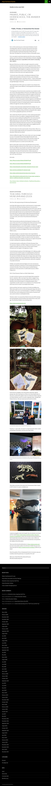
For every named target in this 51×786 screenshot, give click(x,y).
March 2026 (4, 612)
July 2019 (4, 683)
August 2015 (4, 732)
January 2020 (5, 676)
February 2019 (5, 695)
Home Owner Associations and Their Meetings (11, 578)
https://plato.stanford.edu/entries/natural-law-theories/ (22, 173)
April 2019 (4, 690)
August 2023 (4, 633)
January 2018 (5, 709)
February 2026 (5, 614)
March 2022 (4, 645)
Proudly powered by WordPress (7, 784)
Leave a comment (22, 21)
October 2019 (5, 678)
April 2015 (4, 735)
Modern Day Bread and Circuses (8, 576)
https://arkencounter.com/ (34, 544)
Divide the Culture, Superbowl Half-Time (10, 580)
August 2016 (4, 725)
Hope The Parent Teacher (8, 1)
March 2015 (4, 737)
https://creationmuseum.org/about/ (27, 547)
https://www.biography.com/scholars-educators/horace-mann (24, 166)
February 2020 (5, 673)
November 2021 (5, 647)
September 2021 (5, 650)
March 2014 (4, 749)
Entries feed (4, 773)
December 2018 (5, 699)
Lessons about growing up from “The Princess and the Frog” (27, 603)
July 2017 (4, 713)
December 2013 (5, 751)
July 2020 (4, 661)
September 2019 (5, 680)
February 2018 (5, 706)
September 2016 (5, 723)
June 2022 (4, 643)
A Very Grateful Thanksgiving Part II (9, 585)
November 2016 (5, 721)
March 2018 (4, 704)
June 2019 (4, 685)
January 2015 (5, 742)
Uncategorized (13, 12)
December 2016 (5, 718)
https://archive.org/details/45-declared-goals (20, 169)
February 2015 (5, 739)
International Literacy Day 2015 (21, 601)
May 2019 (4, 687)
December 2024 (5, 617)
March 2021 (4, 657)
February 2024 (5, 628)
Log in (3, 771)
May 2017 (4, 716)
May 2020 (4, 666)
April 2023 (4, 638)
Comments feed (5, 776)
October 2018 (5, 702)
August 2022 (4, 640)
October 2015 (5, 728)
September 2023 (5, 631)
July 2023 (4, 635)
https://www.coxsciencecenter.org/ (18, 303)
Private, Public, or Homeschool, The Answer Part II (25, 17)
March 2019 (4, 692)
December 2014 (5, 744)
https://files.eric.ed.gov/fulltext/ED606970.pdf (20, 160)
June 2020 (4, 664)
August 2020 (4, 659)
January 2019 (5, 697)
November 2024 (5, 619)
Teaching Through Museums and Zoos (21, 195)
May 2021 (4, 654)
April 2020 (4, 669)
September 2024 (5, 624)
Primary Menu (49, 1)
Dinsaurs (12, 191)
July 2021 (4, 652)
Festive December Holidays (7, 583)
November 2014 (5, 747)
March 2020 (4, 671)
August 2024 (4, 626)
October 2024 (5, 621)
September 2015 (5, 730)
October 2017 (5, 711)
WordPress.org (5, 778)
